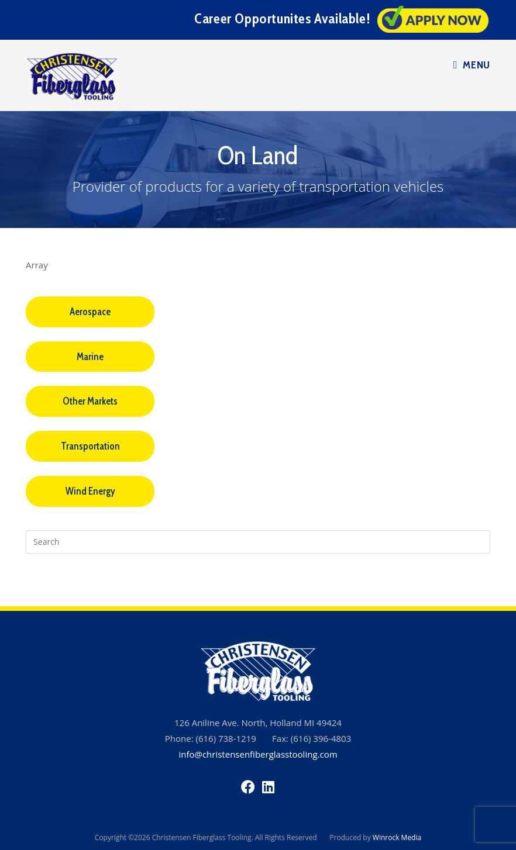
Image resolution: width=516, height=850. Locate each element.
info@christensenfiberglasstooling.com (257, 754)
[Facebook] (248, 786)
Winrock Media (397, 837)
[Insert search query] (258, 542)
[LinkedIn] (268, 786)
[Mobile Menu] (471, 65)
